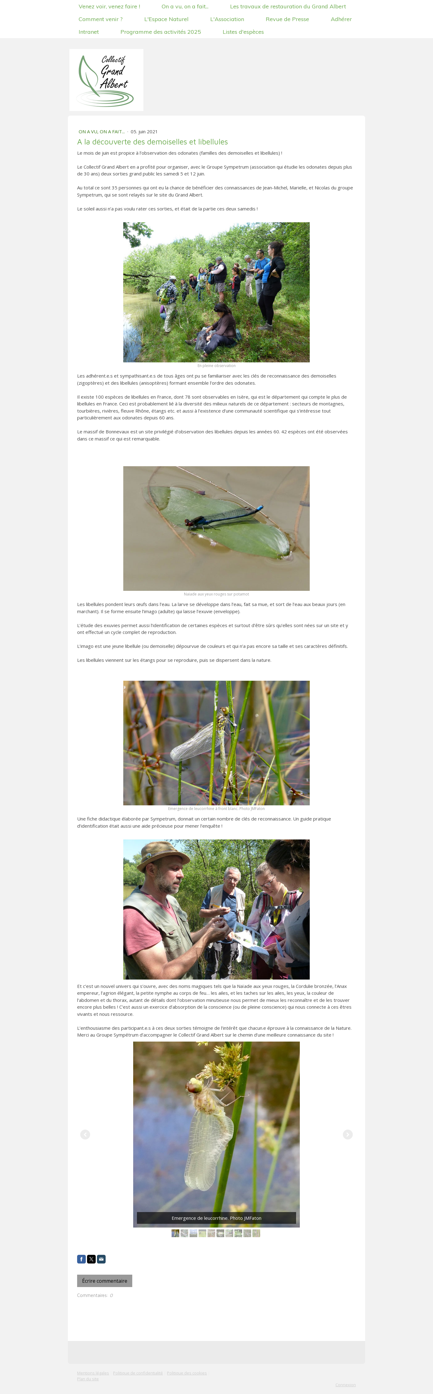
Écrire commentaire (104, 1280)
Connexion (345, 1384)
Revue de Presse (287, 19)
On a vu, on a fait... (185, 6)
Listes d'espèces (243, 31)
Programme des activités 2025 (160, 31)
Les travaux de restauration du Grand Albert (288, 6)
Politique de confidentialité (138, 1373)
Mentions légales (93, 1373)
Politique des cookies (187, 1373)
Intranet (89, 31)
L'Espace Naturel (166, 19)
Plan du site (88, 1379)
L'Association (227, 19)
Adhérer (341, 19)
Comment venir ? (101, 19)
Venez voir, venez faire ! (109, 6)
